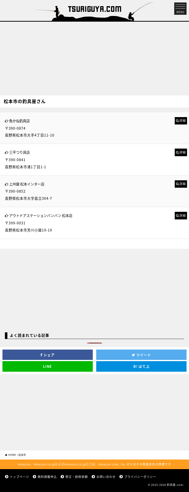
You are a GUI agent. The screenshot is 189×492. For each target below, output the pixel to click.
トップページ (19, 477)
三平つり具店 (19, 152)
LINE (47, 366)
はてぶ (141, 366)
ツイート (141, 354)
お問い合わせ (106, 477)
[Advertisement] (94, 56)
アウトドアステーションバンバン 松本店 (40, 215)
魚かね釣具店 (19, 120)
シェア (47, 354)
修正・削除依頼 (76, 477)
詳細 (182, 120)
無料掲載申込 (47, 477)
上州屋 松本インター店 (26, 184)
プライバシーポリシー (140, 477)
